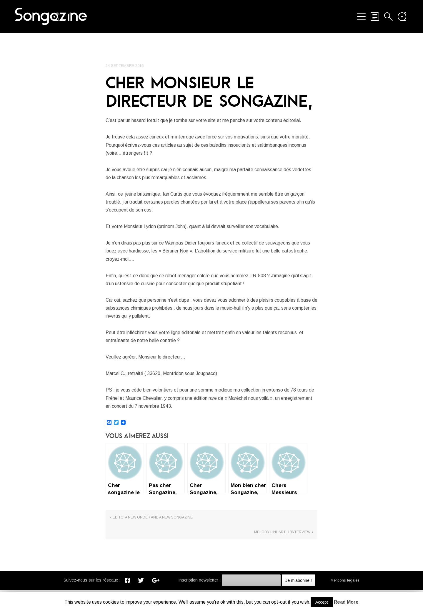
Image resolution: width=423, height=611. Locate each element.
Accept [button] (321, 602)
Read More (346, 602)
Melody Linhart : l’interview (282, 553)
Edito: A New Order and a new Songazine (153, 553)
